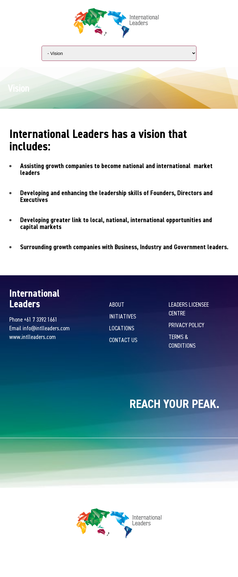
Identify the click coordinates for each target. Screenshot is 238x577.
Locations (121, 328)
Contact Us (123, 340)
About (116, 304)
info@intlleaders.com (46, 328)
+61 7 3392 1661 (40, 319)
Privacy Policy (186, 325)
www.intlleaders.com (32, 337)
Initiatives (122, 316)
